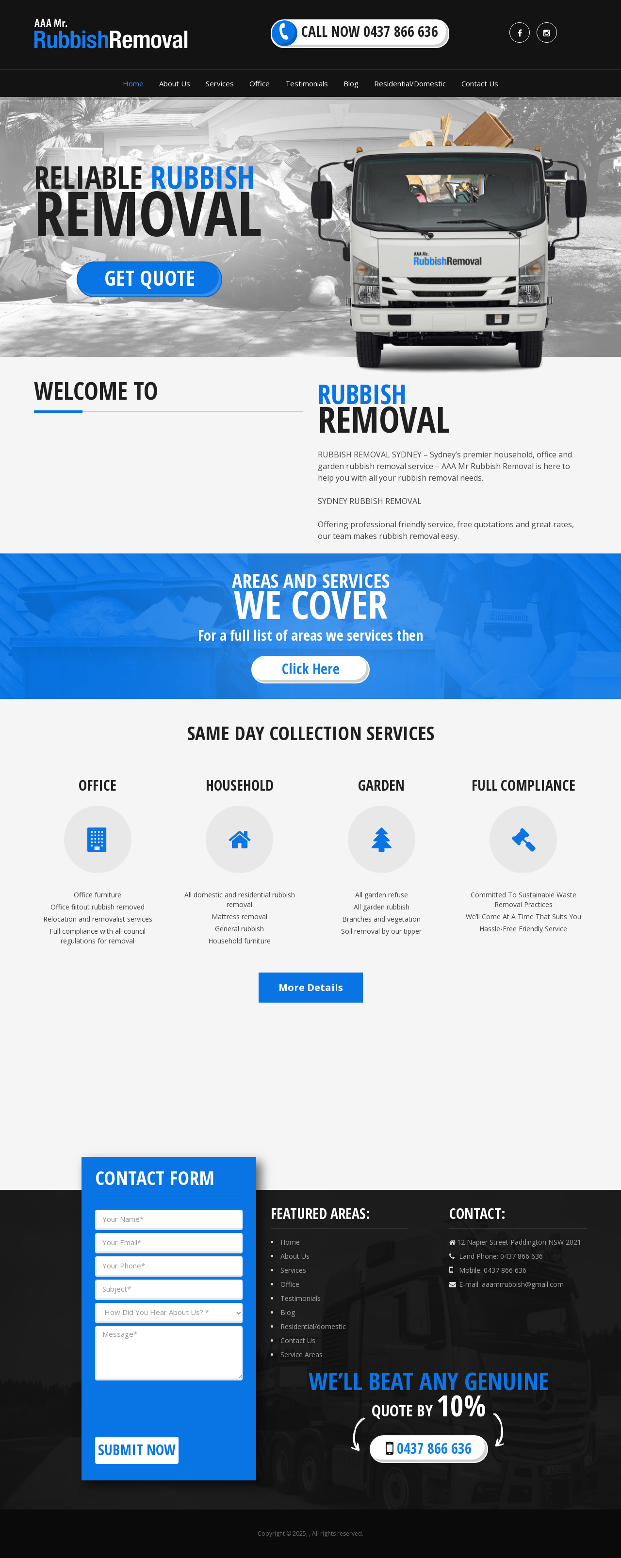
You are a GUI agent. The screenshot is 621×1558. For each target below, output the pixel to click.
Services (293, 1270)
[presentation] (169, 1402)
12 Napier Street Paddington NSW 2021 (515, 1242)
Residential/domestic (313, 1326)
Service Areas (301, 1354)
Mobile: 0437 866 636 (487, 1270)
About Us (295, 1256)
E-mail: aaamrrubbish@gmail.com (506, 1284)
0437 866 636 (429, 1448)
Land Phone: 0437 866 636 (496, 1256)
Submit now (137, 1450)
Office (289, 1284)
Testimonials (300, 1298)
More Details (310, 987)
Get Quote (149, 277)
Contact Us (297, 1340)
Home (290, 1242)
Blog (287, 1312)
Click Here (311, 669)
